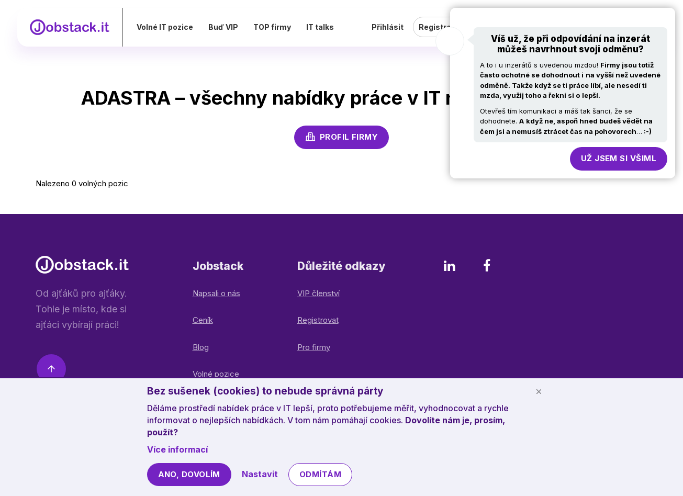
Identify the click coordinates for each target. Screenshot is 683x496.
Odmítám (320, 474)
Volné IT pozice (187, 33)
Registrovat (318, 320)
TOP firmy (294, 33)
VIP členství (318, 293)
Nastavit (260, 474)
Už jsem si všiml (618, 158)
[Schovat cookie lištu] (539, 391)
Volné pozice (216, 374)
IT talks (342, 33)
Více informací (177, 449)
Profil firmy (341, 136)
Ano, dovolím (189, 474)
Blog (201, 347)
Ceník (203, 320)
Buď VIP (245, 33)
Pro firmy (313, 347)
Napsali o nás (216, 293)
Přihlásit (388, 33)
